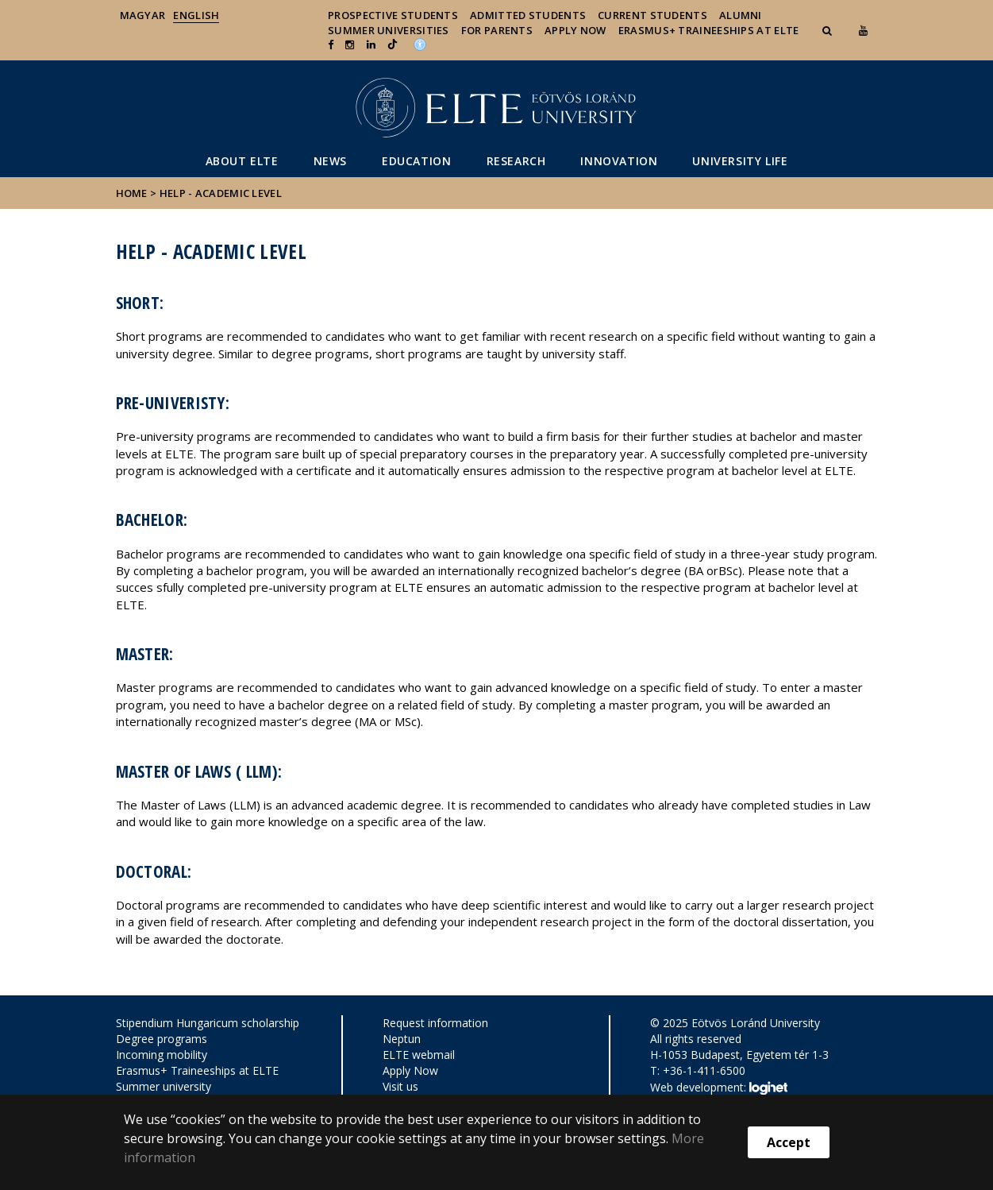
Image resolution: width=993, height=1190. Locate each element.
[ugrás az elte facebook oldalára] (330, 44)
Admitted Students (528, 15)
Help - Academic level (221, 193)
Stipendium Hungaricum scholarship (207, 1022)
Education (416, 160)
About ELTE (242, 160)
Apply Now (575, 30)
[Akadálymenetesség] (420, 43)
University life (739, 160)
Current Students (652, 15)
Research (516, 160)
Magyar (143, 15)
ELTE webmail (419, 1054)
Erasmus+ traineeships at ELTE (708, 30)
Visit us (400, 1086)
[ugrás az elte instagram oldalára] (349, 44)
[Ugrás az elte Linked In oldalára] (371, 44)
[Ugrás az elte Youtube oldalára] (863, 30)
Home (133, 193)
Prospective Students (393, 15)
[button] (828, 30)
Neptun (402, 1038)
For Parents (497, 30)
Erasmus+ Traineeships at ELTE (197, 1070)
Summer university (163, 1086)
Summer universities (388, 30)
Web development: (718, 1088)
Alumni (740, 15)
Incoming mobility (161, 1054)
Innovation (618, 160)
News (330, 160)
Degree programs (161, 1038)
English (196, 15)
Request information (435, 1022)
